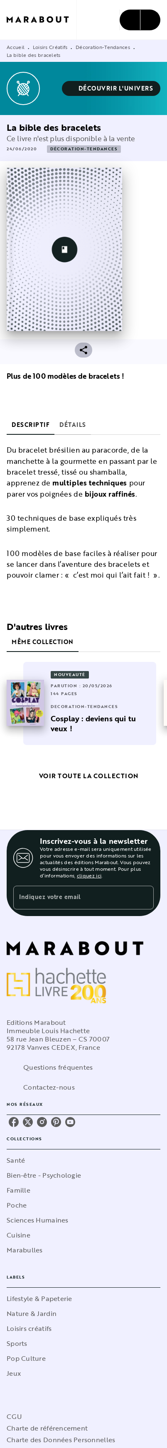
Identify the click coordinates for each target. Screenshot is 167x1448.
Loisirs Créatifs (50, 47)
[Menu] (140, 20)
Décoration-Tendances (103, 47)
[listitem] (14, 1122)
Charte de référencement (47, 1428)
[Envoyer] (144, 897)
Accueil (16, 47)
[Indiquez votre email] (73, 897)
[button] (111, 88)
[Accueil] (41, 19)
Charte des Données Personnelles (61, 1440)
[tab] (30, 425)
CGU (14, 1416)
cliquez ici (89, 875)
